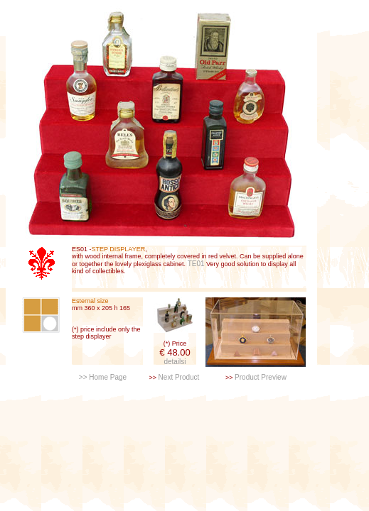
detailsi (175, 362)
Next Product (179, 377)
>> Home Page (103, 377)
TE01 (195, 264)
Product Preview (261, 377)
